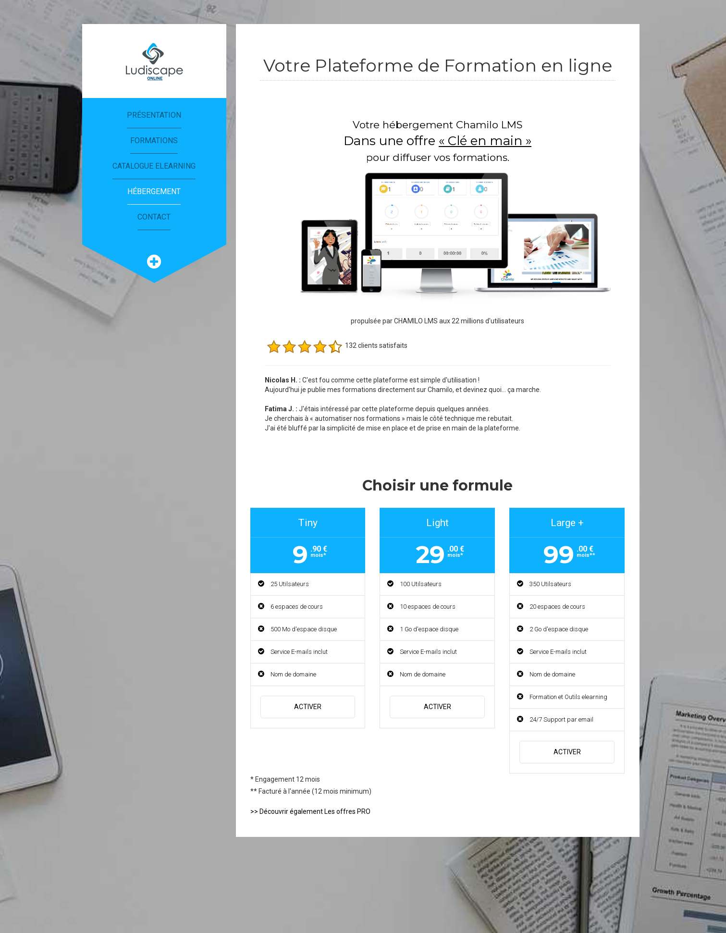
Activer (307, 707)
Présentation (154, 115)
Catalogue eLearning (154, 166)
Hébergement (154, 191)
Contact (154, 216)
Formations (154, 140)
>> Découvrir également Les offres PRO (310, 811)
